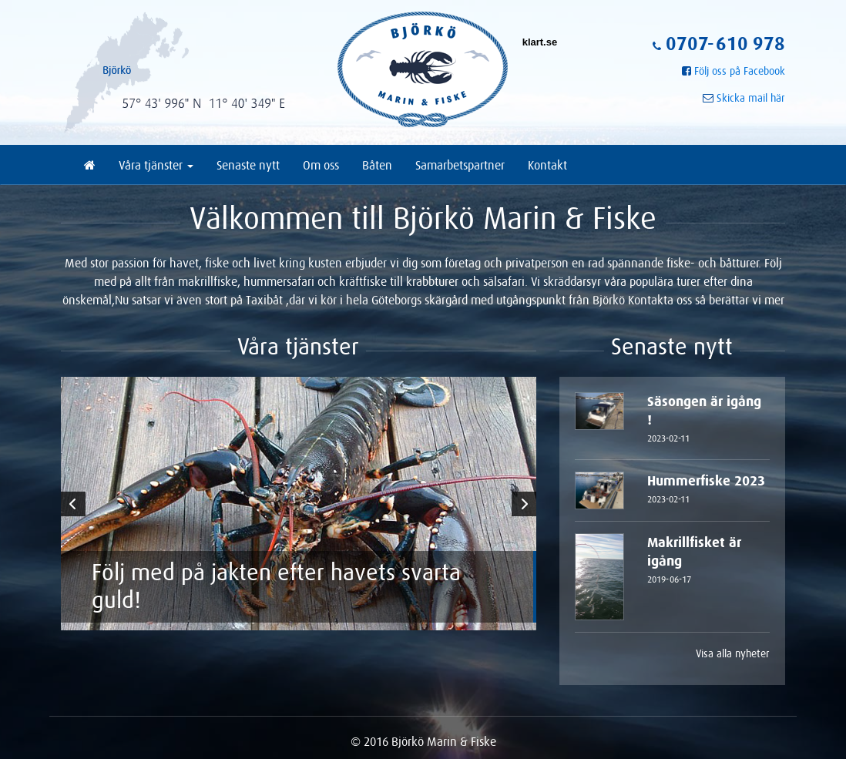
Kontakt (547, 165)
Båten (377, 165)
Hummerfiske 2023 (708, 491)
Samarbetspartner (460, 165)
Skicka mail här (751, 98)
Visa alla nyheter (733, 653)
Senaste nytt (248, 165)
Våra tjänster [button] (156, 165)
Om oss (321, 165)
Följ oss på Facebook (739, 71)
